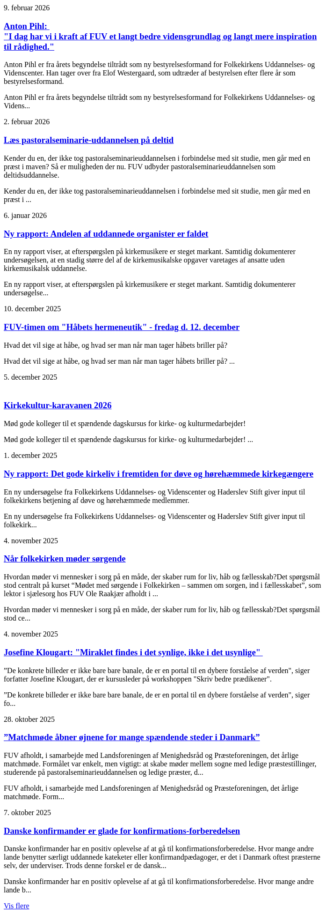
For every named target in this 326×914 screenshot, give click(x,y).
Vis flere (16, 906)
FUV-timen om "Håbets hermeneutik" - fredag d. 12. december (121, 327)
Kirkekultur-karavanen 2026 (58, 405)
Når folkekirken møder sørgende (65, 558)
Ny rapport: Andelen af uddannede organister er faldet (106, 234)
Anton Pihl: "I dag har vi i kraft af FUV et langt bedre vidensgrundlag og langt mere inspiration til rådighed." (160, 36)
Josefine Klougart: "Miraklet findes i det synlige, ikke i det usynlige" (133, 652)
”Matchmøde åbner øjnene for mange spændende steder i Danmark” (132, 737)
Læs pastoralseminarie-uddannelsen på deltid (89, 140)
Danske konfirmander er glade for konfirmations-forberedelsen (122, 831)
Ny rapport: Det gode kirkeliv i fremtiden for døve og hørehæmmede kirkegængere (158, 474)
